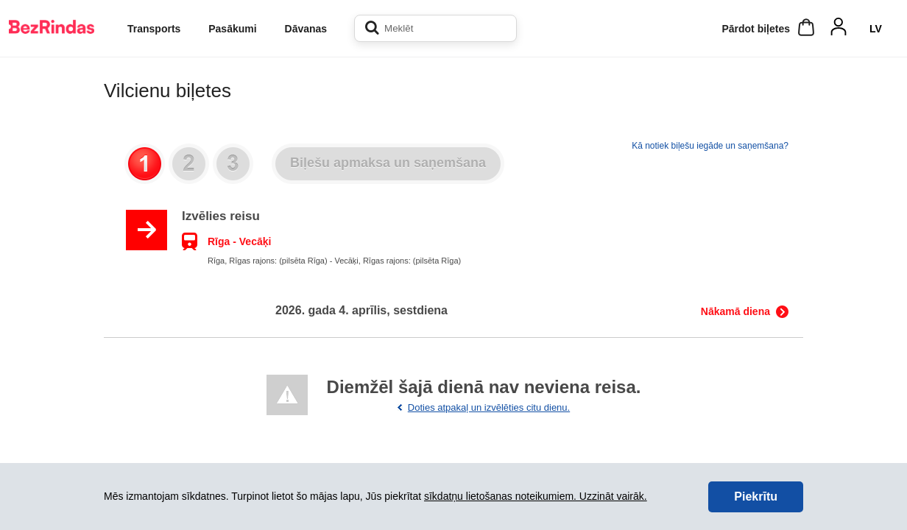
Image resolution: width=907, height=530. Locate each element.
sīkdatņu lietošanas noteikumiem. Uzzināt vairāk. (535, 496)
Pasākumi (232, 29)
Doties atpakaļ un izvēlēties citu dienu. (489, 407)
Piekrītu (755, 496)
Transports (153, 29)
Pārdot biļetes (755, 29)
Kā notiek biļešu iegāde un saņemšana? (710, 146)
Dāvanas (306, 29)
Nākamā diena (735, 311)
